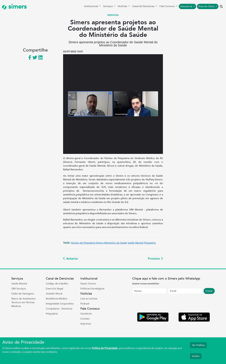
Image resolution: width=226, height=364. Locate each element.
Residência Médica (56, 298)
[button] (221, 6)
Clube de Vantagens (22, 293)
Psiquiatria (150, 243)
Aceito (195, 356)
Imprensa (85, 323)
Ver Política (198, 345)
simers (14, 6)
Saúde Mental (135, 243)
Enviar (209, 291)
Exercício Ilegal (54, 288)
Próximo (155, 259)
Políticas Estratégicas (92, 288)
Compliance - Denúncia (59, 308)
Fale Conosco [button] (167, 6)
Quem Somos (88, 283)
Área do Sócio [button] (206, 6)
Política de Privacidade (105, 348)
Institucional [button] (91, 6)
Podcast (84, 303)
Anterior (70, 259)
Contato (85, 318)
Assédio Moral (54, 293)
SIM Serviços (18, 288)
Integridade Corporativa (59, 303)
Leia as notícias (88, 298)
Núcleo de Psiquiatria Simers (87, 243)
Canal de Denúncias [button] (143, 6)
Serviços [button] (108, 6)
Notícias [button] (123, 6)
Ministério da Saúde (115, 243)
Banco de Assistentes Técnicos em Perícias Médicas (23, 302)
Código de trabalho (57, 283)
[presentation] (156, 304)
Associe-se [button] (186, 6)
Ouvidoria (86, 313)
